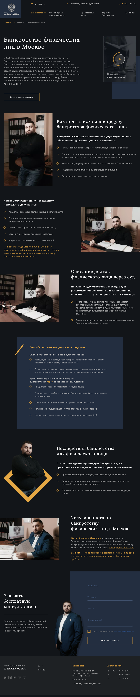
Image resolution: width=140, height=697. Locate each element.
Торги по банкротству (108, 14)
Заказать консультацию (21, 99)
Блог (40, 668)
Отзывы (42, 672)
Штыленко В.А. (18, 669)
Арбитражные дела (88, 14)
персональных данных (124, 633)
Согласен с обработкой (111, 633)
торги (50, 383)
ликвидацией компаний (121, 549)
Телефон (92, 599)
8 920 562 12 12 (79, 682)
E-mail (91, 610)
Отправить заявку (110, 643)
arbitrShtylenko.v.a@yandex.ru (86, 686)
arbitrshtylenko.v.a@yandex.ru (85, 3)
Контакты (129, 13)
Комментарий (95, 622)
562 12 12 (129, 3)
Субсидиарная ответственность (58, 14)
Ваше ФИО (93, 587)
